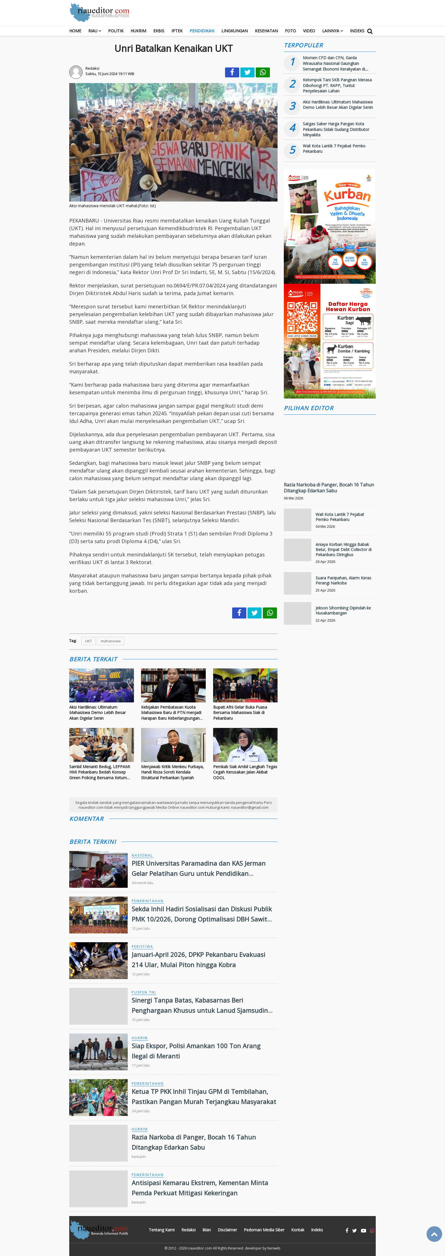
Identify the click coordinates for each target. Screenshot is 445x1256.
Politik (115, 30)
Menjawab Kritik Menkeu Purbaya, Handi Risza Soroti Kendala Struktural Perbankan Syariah (172, 772)
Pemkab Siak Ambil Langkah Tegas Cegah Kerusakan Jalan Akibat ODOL (245, 772)
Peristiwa (142, 946)
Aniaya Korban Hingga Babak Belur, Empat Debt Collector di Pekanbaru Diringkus (343, 549)
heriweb (273, 1248)
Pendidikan (202, 30)
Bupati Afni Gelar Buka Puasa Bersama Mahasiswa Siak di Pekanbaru (240, 712)
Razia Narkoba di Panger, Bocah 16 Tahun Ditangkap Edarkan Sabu (329, 488)
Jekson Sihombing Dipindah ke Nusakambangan (343, 610)
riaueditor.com (200, 1248)
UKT (88, 640)
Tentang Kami (162, 1229)
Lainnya (330, 30)
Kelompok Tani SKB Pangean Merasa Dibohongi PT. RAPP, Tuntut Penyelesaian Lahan (337, 85)
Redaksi (188, 1229)
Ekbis (158, 30)
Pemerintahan (148, 901)
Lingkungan (234, 30)
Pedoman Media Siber (264, 1229)
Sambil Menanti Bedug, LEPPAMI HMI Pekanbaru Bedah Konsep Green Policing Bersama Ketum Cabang (99, 772)
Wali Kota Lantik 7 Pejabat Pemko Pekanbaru (340, 517)
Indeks (357, 30)
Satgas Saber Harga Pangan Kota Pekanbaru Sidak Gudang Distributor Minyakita (336, 129)
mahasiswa (111, 640)
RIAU (92, 30)
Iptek (176, 30)
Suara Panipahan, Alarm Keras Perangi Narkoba (343, 580)
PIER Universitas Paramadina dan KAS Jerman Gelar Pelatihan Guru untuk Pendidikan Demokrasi (199, 873)
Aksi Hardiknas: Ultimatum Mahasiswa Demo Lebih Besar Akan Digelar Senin (97, 712)
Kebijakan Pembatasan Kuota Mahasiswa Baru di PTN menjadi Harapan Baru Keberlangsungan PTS (171, 712)
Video (309, 30)
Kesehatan (266, 30)
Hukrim (138, 30)
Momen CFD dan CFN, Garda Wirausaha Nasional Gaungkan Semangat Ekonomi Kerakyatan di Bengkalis (334, 66)
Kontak (297, 1229)
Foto (290, 30)
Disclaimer (227, 1229)
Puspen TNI (144, 992)
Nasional (142, 855)
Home (75, 30)
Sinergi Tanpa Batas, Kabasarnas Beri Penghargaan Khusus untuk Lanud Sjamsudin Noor (200, 1010)
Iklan (206, 1229)
